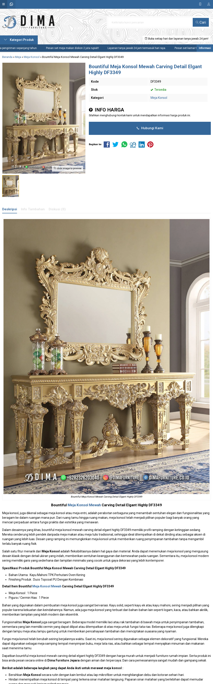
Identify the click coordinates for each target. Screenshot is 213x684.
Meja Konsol (159, 97)
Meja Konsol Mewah (84, 505)
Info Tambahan (33, 209)
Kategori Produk (19, 40)
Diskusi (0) (57, 209)
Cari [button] (201, 22)
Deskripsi (9, 209)
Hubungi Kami (150, 128)
